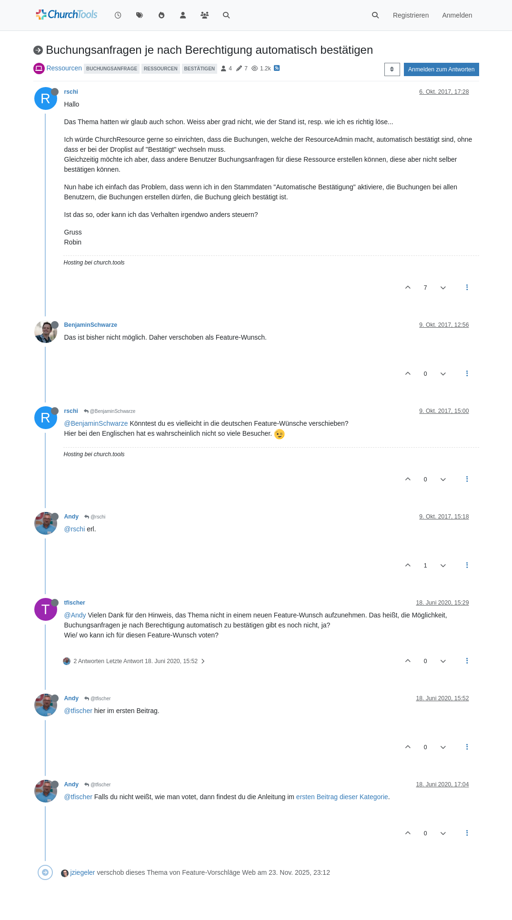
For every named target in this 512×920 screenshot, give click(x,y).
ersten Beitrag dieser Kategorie (342, 797)
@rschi (94, 516)
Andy (71, 516)
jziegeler (82, 872)
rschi (71, 91)
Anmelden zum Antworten (441, 69)
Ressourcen (64, 68)
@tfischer (97, 698)
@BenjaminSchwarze (110, 411)
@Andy (75, 615)
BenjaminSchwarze (91, 325)
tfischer (74, 602)
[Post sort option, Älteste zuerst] (392, 69)
